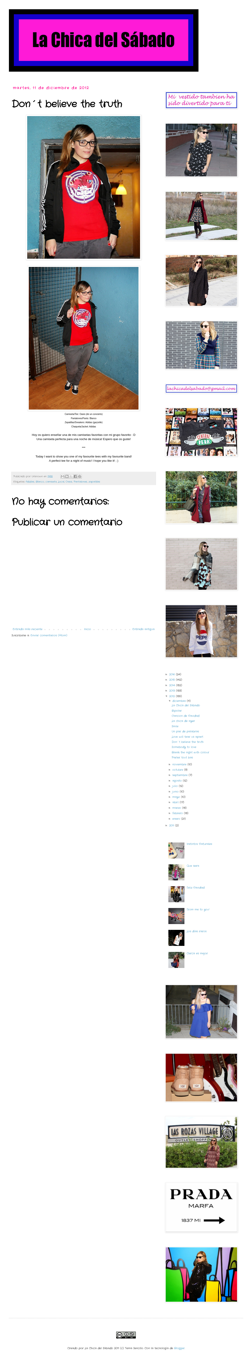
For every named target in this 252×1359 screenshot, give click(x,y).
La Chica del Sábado (186, 705)
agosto (177, 781)
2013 (172, 691)
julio (175, 786)
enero (176, 819)
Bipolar (177, 711)
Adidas (30, 482)
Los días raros (197, 931)
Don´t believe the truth (188, 742)
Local (61, 482)
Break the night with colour (190, 752)
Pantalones (80, 482)
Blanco (40, 482)
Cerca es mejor (197, 953)
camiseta (51, 482)
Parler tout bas (182, 757)
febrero (178, 813)
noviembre (180, 764)
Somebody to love (184, 747)
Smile (175, 726)
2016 (172, 674)
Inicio (87, 629)
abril (176, 802)
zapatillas (94, 482)
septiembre (180, 775)
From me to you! (198, 909)
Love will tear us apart (187, 737)
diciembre (179, 701)
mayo (176, 797)
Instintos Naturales (199, 844)
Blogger (179, 1348)
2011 (172, 825)
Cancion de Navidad (185, 716)
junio (176, 791)
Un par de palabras (185, 731)
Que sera (193, 866)
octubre (178, 770)
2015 (172, 680)
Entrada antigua (143, 629)
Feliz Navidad (195, 888)
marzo (177, 808)
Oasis (69, 482)
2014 (172, 685)
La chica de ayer (183, 721)
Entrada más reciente (27, 629)
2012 (172, 696)
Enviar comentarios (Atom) (49, 635)
